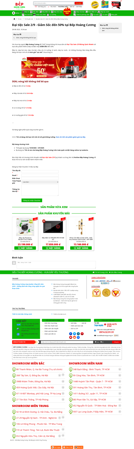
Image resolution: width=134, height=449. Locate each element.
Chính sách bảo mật (77, 328)
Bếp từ (26, 12)
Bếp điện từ (46, 12)
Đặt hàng (26, 250)
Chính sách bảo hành (50, 333)
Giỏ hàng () (40, 7)
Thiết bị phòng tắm (82, 14)
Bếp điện (36, 12)
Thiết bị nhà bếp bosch (59, 316)
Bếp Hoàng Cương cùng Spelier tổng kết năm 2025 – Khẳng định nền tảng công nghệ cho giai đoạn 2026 (28, 288)
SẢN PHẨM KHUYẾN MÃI (54, 215)
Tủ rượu (96, 14)
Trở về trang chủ (101, 274)
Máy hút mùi (58, 12)
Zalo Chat (67, 447)
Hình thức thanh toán (51, 328)
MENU (18, 13)
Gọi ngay (56, 447)
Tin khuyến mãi (29, 19)
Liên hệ (84, 325)
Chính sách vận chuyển (51, 331)
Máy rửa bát (80, 12)
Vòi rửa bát (28, 14)
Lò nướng (53, 14)
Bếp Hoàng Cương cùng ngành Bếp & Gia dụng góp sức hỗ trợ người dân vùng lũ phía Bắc (65, 288)
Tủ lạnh (105, 14)
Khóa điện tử (92, 12)
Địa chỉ (78, 447)
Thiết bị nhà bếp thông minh (22, 316)
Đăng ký (116, 344)
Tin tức (19, 19)
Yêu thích (52, 7)
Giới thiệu (79, 7)
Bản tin (72, 7)
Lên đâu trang (116, 274)
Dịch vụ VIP (74, 331)
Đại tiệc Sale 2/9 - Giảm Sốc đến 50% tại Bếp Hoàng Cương (52, 19)
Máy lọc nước (104, 12)
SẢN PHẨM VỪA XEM (54, 209)
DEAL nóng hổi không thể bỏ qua (26, 38)
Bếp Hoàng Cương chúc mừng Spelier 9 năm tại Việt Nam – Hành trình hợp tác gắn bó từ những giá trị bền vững (65, 303)
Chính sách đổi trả (50, 336)
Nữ (103, 344)
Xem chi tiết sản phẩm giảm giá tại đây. (71, 137)
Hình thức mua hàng (50, 325)
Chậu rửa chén (41, 14)
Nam (98, 344)
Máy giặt (114, 14)
